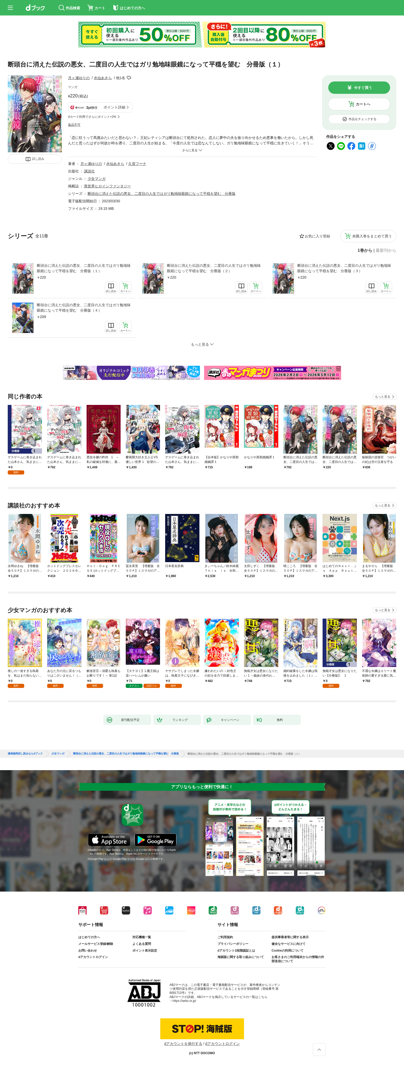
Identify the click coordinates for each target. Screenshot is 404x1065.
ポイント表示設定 (144, 950)
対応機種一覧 (141, 937)
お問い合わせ (87, 950)
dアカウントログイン (93, 957)
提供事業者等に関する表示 (290, 937)
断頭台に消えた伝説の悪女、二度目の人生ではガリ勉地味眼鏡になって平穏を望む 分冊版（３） (344, 268)
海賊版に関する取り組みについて (240, 957)
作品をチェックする (362, 119)
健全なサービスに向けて (289, 944)
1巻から (365, 250)
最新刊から (386, 250)
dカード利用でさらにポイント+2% (92, 117)
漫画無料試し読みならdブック (25, 753)
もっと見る (382, 396)
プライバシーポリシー (232, 944)
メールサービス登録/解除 (95, 944)
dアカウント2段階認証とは (236, 950)
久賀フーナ (137, 164)
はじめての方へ (89, 937)
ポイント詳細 (114, 107)
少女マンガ (97, 179)
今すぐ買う (363, 88)
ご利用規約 (225, 937)
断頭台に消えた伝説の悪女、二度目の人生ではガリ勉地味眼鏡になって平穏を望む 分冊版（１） (84, 268)
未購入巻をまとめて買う (372, 236)
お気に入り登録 (317, 236)
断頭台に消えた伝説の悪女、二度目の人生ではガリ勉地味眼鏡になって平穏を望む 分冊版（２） (214, 268)
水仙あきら (103, 78)
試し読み (38, 159)
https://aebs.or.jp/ (184, 1001)
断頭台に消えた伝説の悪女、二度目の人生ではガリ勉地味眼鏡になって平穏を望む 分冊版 (161, 194)
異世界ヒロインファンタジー (107, 186)
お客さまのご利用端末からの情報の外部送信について (298, 959)
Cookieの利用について (288, 950)
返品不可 (74, 125)
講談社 (89, 171)
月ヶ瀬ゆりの (79, 78)
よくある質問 (141, 944)
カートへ (363, 104)
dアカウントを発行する (183, 1044)
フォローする (128, 77)
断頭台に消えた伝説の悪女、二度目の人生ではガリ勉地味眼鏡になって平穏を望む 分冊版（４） (84, 307)
